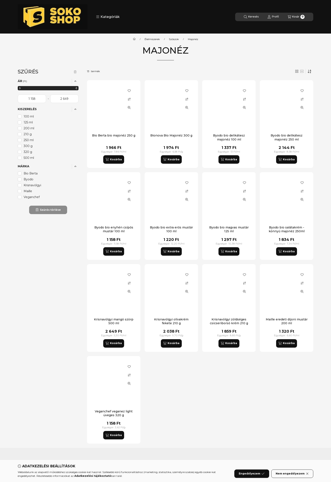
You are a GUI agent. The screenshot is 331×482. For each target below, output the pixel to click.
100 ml (29, 116)
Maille (28, 191)
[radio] (301, 71)
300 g (28, 146)
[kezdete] (32, 99)
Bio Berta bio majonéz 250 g (113, 135)
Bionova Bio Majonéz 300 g (171, 135)
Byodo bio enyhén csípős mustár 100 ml (113, 229)
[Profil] (273, 17)
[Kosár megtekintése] (296, 17)
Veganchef (32, 197)
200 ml (29, 128)
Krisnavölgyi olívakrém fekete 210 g (171, 321)
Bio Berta (31, 173)
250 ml (29, 140)
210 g (28, 134)
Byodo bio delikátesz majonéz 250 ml (287, 137)
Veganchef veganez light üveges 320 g (114, 413)
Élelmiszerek (152, 39)
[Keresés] (251, 17)
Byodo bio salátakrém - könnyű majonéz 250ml (287, 229)
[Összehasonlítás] (129, 99)
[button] (108, 17)
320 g (28, 152)
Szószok (174, 39)
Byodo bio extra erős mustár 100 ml (171, 229)
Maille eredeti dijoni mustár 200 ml (287, 321)
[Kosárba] (113, 159)
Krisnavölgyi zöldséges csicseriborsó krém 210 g (229, 321)
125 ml (28, 122)
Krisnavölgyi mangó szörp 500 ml (113, 321)
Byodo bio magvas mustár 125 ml (229, 229)
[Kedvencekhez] (129, 90)
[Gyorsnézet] (129, 107)
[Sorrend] (309, 71)
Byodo (28, 179)
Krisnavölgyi (32, 185)
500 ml (29, 158)
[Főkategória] (134, 39)
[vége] (64, 99)
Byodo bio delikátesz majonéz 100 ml (229, 137)
